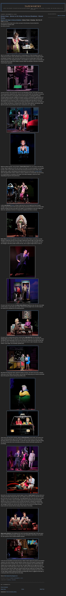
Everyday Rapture (38, 171)
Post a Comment (4, 587)
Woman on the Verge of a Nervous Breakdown (11, 20)
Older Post (42, 589)
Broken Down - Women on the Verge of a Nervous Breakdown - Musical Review (22, 17)
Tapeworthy (33, 6)
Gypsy (12, 205)
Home (22, 589)
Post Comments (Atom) (11, 591)
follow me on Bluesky (61, 15)
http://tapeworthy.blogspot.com (11, 575)
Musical (9, 579)
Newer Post (3, 589)
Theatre (14, 579)
